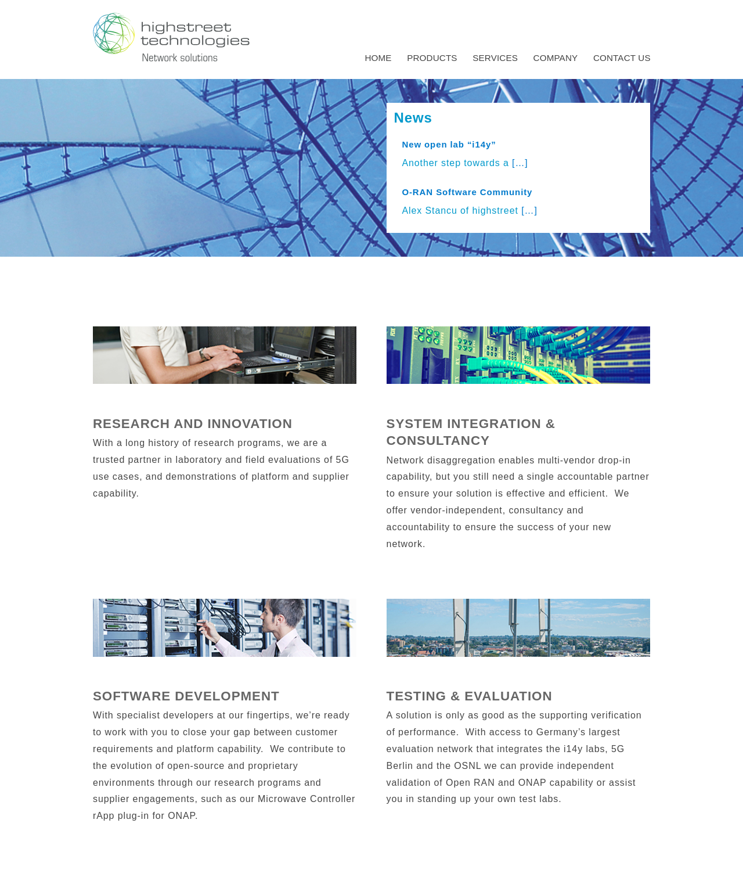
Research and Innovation (193, 423)
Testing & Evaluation (470, 696)
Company (555, 58)
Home (378, 58)
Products (432, 58)
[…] (520, 163)
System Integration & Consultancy (471, 432)
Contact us (622, 58)
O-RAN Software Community (467, 192)
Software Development (186, 696)
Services (495, 58)
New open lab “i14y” (449, 144)
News (413, 117)
